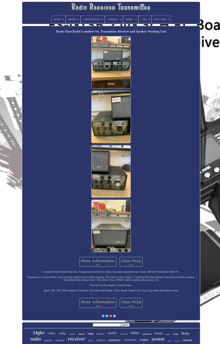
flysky (185, 333)
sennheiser (114, 340)
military (100, 340)
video (51, 333)
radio (35, 339)
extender (72, 334)
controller (60, 340)
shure (90, 340)
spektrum (146, 334)
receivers (130, 340)
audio (112, 333)
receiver (76, 339)
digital (81, 334)
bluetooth (124, 334)
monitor (100, 333)
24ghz (39, 332)
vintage (176, 341)
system (158, 339)
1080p (62, 333)
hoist (168, 334)
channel (187, 340)
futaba (159, 333)
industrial (48, 340)
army (169, 341)
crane (144, 340)
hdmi (135, 332)
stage (90, 333)
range (175, 334)
